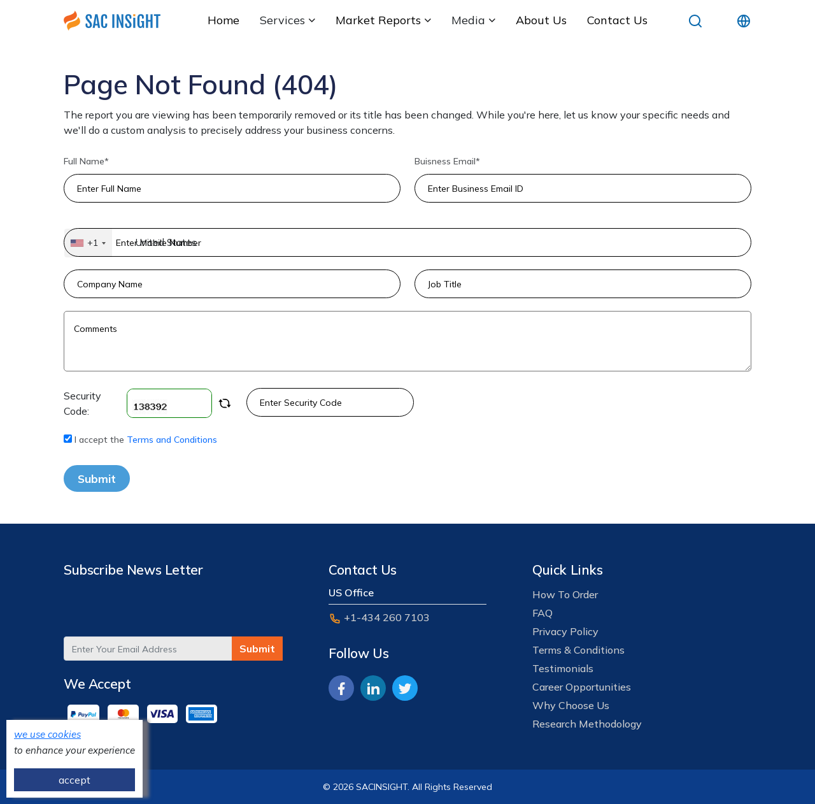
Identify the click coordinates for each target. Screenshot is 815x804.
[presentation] (160, 611)
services (287, 20)
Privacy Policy (565, 631)
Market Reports (383, 20)
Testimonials (562, 668)
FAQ (542, 613)
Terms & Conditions (578, 649)
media (473, 20)
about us (541, 20)
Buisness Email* (447, 161)
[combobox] (88, 243)
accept (74, 779)
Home (223, 20)
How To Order (565, 594)
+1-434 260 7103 (379, 618)
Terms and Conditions (172, 439)
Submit (97, 478)
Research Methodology (587, 723)
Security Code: (147, 403)
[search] (695, 20)
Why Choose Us (570, 705)
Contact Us (617, 20)
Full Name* (86, 161)
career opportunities (581, 686)
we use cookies (47, 734)
